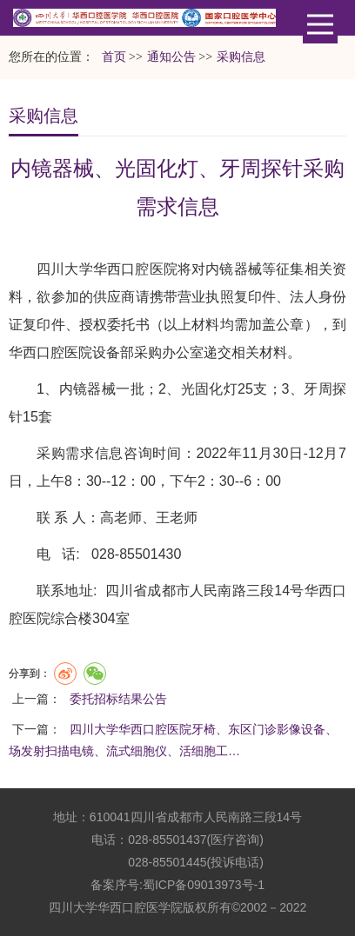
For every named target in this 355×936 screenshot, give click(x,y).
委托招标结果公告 (118, 699)
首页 (114, 56)
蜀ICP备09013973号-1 (204, 885)
